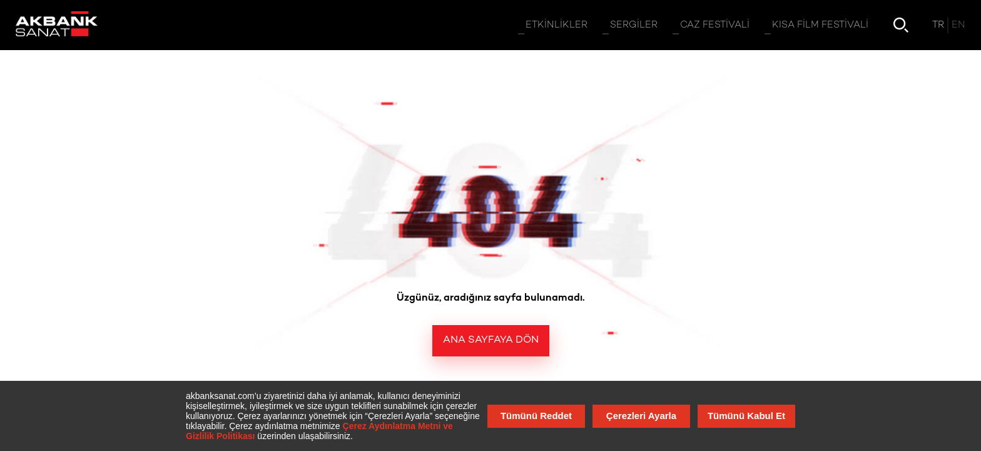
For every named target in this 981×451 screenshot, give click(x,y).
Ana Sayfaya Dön (491, 340)
